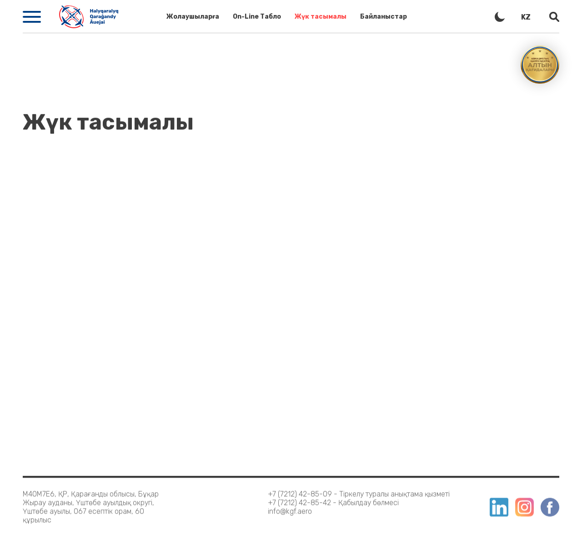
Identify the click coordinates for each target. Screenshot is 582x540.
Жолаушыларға (192, 16)
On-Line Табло (257, 16)
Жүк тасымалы (320, 16)
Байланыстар (383, 16)
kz (526, 17)
